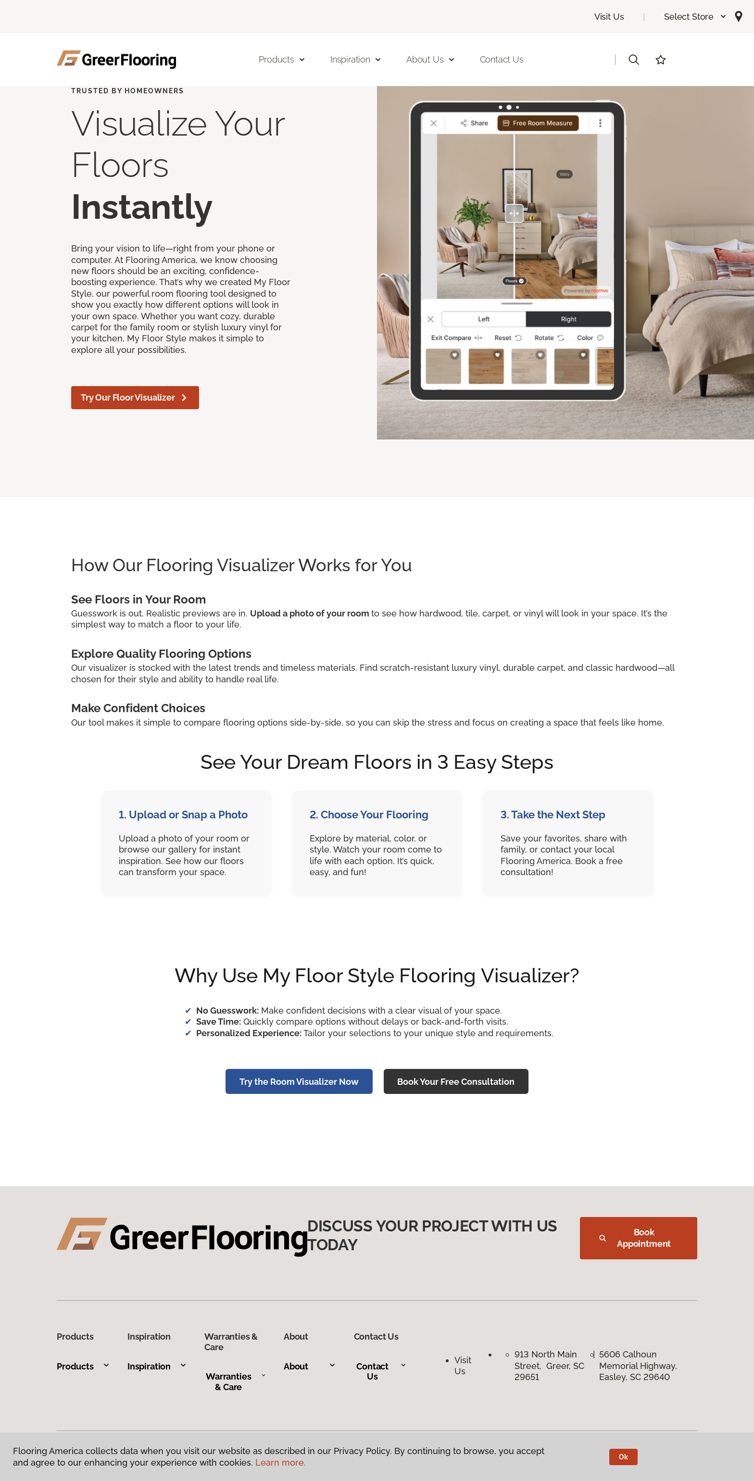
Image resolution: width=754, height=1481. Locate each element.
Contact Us (502, 59)
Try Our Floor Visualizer (135, 397)
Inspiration (157, 1366)
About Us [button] (430, 59)
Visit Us (609, 17)
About (310, 1366)
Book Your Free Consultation (456, 1082)
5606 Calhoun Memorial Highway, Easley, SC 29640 (639, 1365)
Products (83, 1366)
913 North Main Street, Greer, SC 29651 (549, 1365)
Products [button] (282, 59)
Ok (623, 1457)
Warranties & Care (236, 1381)
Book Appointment (635, 1238)
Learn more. (280, 1462)
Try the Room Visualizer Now (299, 1082)
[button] (695, 16)
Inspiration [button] (356, 59)
